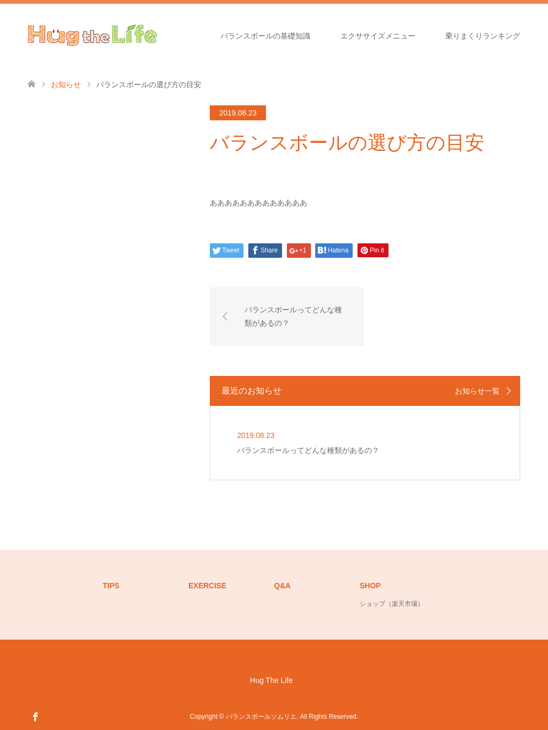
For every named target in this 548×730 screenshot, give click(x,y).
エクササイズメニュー (377, 36)
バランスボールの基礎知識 (265, 36)
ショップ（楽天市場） (392, 604)
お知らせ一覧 (477, 391)
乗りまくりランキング (482, 36)
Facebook (35, 716)
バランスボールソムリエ (261, 716)
